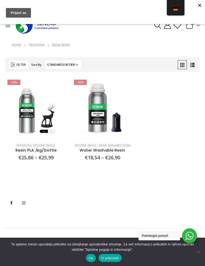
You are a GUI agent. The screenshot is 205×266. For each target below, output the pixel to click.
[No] (198, 252)
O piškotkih (110, 258)
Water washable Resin (114, 145)
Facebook (11, 203)
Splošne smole (44, 145)
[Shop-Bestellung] (63, 65)
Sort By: (36, 65)
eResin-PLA (24, 145)
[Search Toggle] (157, 25)
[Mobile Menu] (9, 25)
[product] (35, 108)
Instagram (23, 203)
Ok (91, 258)
